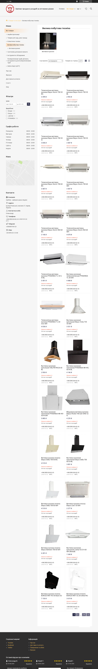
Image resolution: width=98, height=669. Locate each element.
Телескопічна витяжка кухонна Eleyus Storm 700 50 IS (51, 138)
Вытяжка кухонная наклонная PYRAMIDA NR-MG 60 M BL (77, 367)
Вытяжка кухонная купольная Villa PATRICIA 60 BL (51, 367)
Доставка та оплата (36, 645)
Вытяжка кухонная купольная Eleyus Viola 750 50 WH (76, 322)
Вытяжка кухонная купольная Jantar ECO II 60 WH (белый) (76, 549)
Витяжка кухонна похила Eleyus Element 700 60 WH (50, 549)
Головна (61, 9)
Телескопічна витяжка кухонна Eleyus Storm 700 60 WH (77, 184)
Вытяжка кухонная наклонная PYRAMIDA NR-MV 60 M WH (52, 413)
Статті (8, 83)
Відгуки (9, 75)
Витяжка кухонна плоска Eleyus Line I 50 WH (75, 504)
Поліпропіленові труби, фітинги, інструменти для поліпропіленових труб (19, 60)
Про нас (9, 71)
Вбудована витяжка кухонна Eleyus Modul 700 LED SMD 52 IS (77, 413)
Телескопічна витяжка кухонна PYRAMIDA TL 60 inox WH (50, 322)
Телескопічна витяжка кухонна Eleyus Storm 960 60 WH (77, 230)
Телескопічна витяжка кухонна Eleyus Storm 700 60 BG (51, 184)
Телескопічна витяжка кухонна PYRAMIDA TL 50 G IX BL (51, 276)
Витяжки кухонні (48, 51)
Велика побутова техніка (16, 45)
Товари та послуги (15, 20)
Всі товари (70, 9)
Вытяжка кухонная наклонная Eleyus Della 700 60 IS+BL (76, 459)
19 (84, 614)
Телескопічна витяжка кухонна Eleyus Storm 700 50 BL (77, 92)
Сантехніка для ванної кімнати (18, 52)
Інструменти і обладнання (16, 55)
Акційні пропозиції (13, 34)
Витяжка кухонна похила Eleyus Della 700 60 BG (50, 459)
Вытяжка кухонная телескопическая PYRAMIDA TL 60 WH (77, 276)
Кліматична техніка (14, 41)
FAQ (7, 87)
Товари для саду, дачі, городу (17, 38)
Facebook (11, 645)
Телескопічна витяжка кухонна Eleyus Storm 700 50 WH (77, 138)
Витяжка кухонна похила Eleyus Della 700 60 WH (50, 504)
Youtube (10, 643)
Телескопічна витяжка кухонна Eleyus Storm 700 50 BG (51, 92)
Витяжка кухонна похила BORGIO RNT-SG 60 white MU (77, 595)
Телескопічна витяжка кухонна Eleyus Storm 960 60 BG (51, 230)
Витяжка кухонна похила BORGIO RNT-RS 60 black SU (51, 595)
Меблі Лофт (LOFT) (14, 66)
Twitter (10, 647)
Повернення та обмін (37, 647)
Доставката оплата (13, 79)
